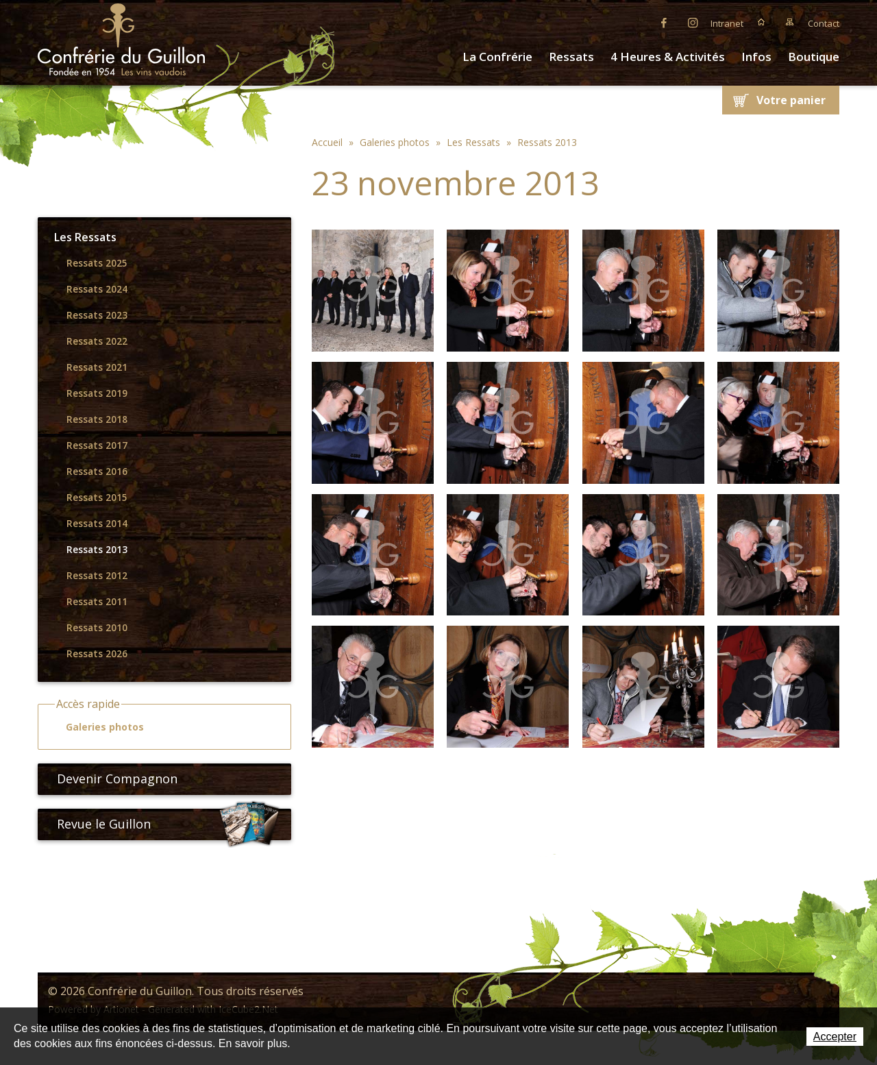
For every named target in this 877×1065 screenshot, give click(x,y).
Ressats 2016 (96, 471)
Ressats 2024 (96, 289)
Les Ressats (85, 237)
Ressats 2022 (96, 341)
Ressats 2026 (96, 654)
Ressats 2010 (96, 628)
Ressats (571, 56)
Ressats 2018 (96, 419)
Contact (823, 23)
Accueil (761, 22)
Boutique (813, 56)
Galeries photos (98, 727)
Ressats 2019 (96, 393)
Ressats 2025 (96, 263)
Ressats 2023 (96, 315)
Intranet (727, 23)
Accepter (834, 1036)
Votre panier (791, 100)
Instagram (693, 22)
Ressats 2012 (96, 576)
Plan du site (790, 22)
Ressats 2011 (96, 602)
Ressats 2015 (96, 497)
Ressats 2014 (96, 523)
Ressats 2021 (96, 367)
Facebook (664, 22)
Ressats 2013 (96, 549)
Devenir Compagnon (111, 778)
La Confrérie (497, 56)
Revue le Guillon (168, 824)
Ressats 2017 (96, 445)
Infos (756, 56)
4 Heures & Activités (667, 56)
